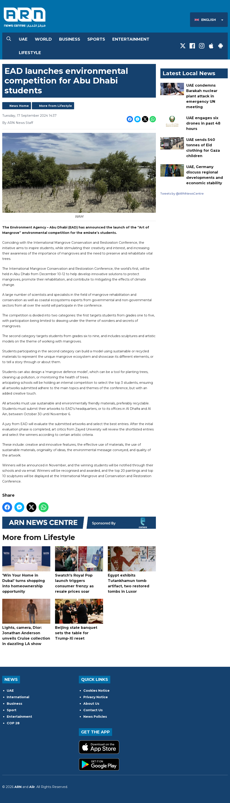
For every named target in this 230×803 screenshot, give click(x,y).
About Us (91, 704)
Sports (96, 39)
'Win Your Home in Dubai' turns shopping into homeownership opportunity (26, 570)
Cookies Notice (96, 691)
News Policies (95, 717)
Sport (11, 710)
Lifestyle (30, 52)
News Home (19, 106)
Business (69, 39)
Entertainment (130, 39)
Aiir (32, 787)
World (43, 39)
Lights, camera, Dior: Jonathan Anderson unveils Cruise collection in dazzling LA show (26, 622)
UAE (23, 39)
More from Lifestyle (55, 106)
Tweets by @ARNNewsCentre (182, 193)
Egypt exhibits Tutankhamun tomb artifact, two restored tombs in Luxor (132, 570)
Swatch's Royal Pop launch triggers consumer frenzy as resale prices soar (79, 570)
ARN (18, 787)
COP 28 (13, 723)
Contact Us (93, 710)
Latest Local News (189, 73)
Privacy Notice (95, 697)
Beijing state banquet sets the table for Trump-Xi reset (79, 620)
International (18, 697)
